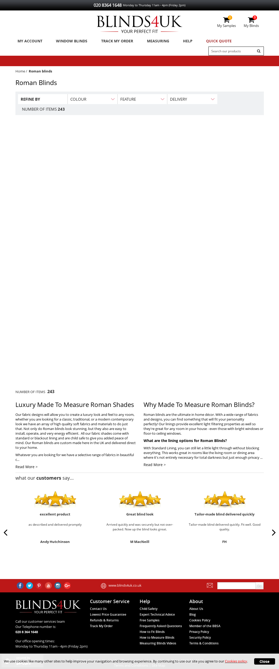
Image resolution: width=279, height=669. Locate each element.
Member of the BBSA (204, 626)
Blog (192, 614)
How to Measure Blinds (157, 637)
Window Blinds (68, 41)
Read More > (26, 468)
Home (20, 72)
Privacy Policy (199, 632)
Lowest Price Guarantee (108, 614)
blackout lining (46, 439)
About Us (196, 608)
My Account (28, 41)
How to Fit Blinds (152, 632)
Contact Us (98, 608)
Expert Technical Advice (157, 614)
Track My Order (112, 41)
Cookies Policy (199, 620)
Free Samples (150, 620)
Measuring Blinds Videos (158, 643)
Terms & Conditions (204, 643)
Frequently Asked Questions (161, 626)
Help (178, 41)
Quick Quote (206, 41)
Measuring (151, 41)
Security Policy (200, 637)
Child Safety (148, 608)
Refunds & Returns (104, 620)
